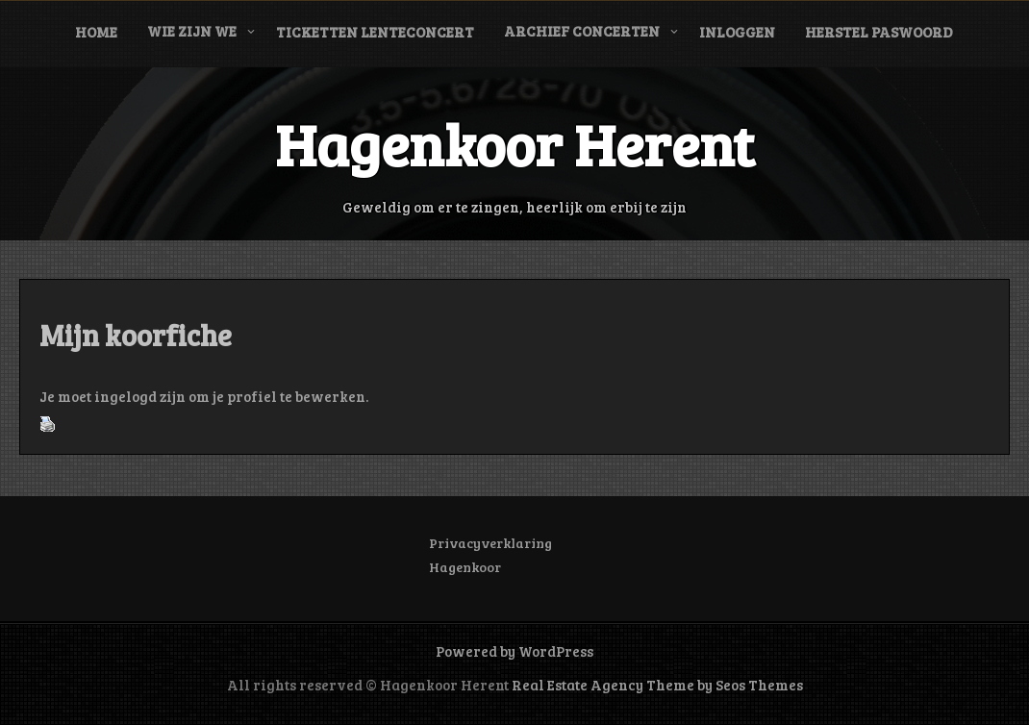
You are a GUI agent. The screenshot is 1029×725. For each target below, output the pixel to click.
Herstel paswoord (879, 31)
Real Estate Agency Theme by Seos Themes (657, 684)
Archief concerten (582, 30)
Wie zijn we (192, 30)
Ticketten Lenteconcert (375, 31)
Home (96, 31)
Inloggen (737, 31)
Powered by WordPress (514, 651)
